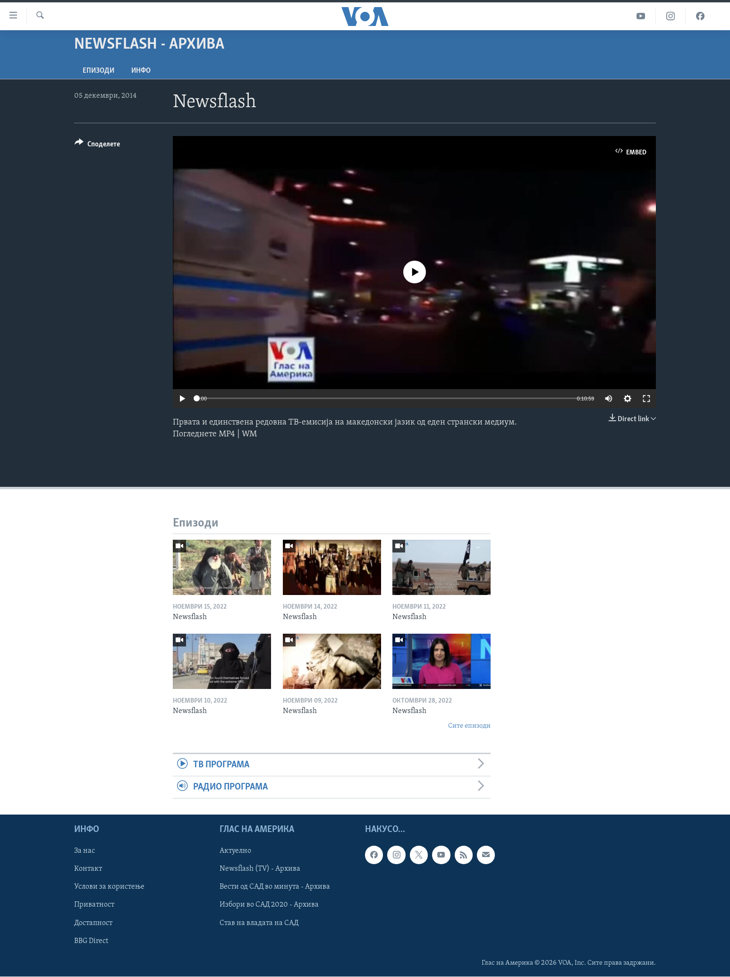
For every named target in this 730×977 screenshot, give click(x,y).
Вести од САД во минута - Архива (275, 887)
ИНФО (141, 71)
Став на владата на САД (259, 923)
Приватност (94, 905)
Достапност (93, 923)
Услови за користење (109, 887)
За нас (84, 851)
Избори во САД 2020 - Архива (269, 905)
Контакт (88, 869)
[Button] (97, 145)
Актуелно (235, 851)
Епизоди (98, 71)
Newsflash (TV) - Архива (260, 869)
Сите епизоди (469, 726)
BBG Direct (91, 941)
